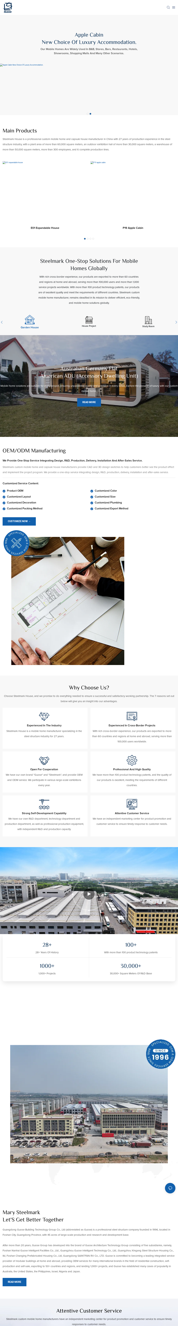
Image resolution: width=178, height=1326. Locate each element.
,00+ (131, 966)
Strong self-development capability (44, 813)
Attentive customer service (132, 813)
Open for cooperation (44, 769)
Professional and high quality (132, 769)
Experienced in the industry (44, 725)
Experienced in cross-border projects (132, 725)
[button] (87, 113)
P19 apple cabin (133, 228)
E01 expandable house (45, 228)
